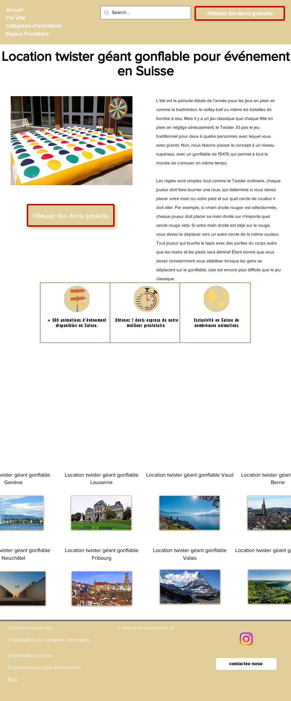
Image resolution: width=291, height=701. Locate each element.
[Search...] (145, 12)
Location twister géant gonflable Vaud (189, 475)
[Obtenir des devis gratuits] (239, 13)
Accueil (14, 10)
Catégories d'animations (33, 26)
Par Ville (15, 18)
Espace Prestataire (27, 34)
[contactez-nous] (246, 664)
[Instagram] (246, 639)
